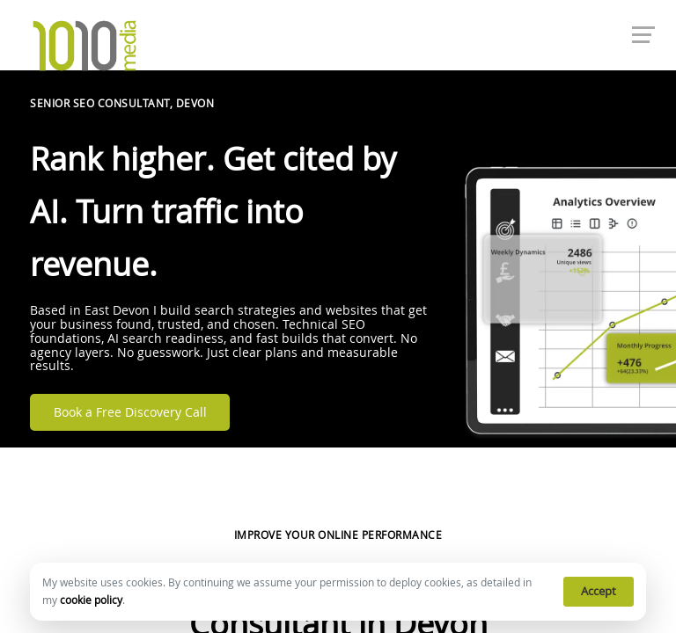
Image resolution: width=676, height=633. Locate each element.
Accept (598, 591)
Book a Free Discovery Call (130, 412)
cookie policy (91, 600)
